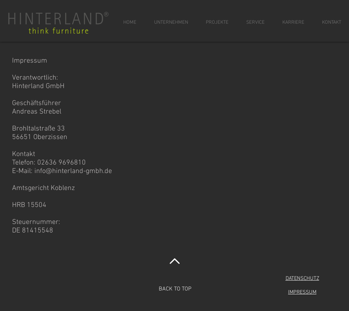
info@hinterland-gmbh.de (73, 171)
